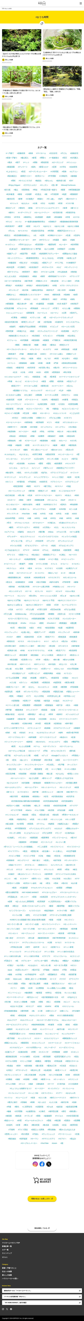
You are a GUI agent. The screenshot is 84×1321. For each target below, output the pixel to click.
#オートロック (15, 559)
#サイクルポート (34, 641)
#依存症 (36, 527)
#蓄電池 (48, 1061)
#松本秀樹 (74, 244)
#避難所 (9, 1029)
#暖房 (63, 445)
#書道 (34, 413)
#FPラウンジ (44, 240)
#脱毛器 (47, 701)
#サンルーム (52, 500)
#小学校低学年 (30, 974)
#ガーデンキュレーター (38, 171)
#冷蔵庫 (28, 194)
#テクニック (73, 1079)
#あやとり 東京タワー (34, 605)
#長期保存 (10, 860)
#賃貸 (53, 441)
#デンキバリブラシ (31, 692)
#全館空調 (10, 400)
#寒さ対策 (67, 372)
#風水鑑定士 (12, 176)
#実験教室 (74, 194)
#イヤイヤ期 (62, 911)
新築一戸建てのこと (9, 1268)
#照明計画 (34, 851)
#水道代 (9, 1125)
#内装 (32, 819)
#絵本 (69, 477)
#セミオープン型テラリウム (47, 1020)
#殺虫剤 (55, 815)
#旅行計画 (64, 1102)
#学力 (9, 523)
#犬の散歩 (72, 427)
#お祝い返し (26, 632)
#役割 (33, 1002)
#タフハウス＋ (47, 1093)
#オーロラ (73, 555)
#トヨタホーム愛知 (13, 395)
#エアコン (74, 171)
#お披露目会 (30, 1111)
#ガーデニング (57, 162)
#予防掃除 (60, 336)
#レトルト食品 (70, 993)
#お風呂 (51, 203)
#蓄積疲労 (55, 400)
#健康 (55, 445)
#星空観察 (47, 1057)
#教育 (38, 504)
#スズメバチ (43, 1052)
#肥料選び (31, 714)
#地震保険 (11, 431)
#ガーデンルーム (66, 746)
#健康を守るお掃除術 (27, 327)
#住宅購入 (74, 158)
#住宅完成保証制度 (50, 801)
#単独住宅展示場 (70, 340)
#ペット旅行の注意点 (66, 952)
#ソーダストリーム (66, 1047)
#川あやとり (72, 997)
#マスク (19, 869)
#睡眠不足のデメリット (66, 231)
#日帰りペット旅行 (26, 646)
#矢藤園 (50, 304)
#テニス (22, 1084)
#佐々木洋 (61, 290)
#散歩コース (9, 1120)
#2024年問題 (10, 518)
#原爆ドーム (23, 555)
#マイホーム (41, 153)
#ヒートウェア (25, 769)
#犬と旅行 (28, 395)
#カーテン (54, 313)
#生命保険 (21, 463)
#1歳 (51, 514)
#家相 (20, 194)
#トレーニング (21, 1098)
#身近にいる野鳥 (37, 1130)
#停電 (67, 217)
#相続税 (25, 815)
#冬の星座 (25, 1134)
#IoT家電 (20, 824)
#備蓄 (36, 345)
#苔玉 (48, 883)
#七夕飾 (42, 1075)
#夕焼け (9, 1070)
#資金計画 (22, 719)
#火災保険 (42, 719)
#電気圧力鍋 (58, 692)
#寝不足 (74, 459)
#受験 (32, 436)
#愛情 (40, 463)
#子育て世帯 (42, 609)
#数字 (72, 911)
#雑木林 (76, 632)
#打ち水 (50, 1107)
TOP (3, 8)
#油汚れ (44, 473)
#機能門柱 (75, 742)
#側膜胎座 (34, 838)
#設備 (53, 710)
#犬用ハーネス (32, 669)
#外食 (22, 650)
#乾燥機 (33, 678)
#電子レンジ (48, 468)
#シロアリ (47, 349)
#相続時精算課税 (37, 1025)
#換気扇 (18, 1116)
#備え (16, 190)
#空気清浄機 (9, 308)
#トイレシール (68, 1088)
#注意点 (38, 194)
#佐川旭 (25, 290)
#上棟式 (42, 1111)
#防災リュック (10, 655)
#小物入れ (52, 523)
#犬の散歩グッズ (18, 673)
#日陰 (60, 1025)
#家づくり (10, 792)
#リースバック (46, 842)
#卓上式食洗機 (30, 1075)
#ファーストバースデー (68, 719)
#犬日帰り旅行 (10, 646)
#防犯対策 (45, 162)
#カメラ (37, 226)
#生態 (55, 687)
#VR (56, 349)
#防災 (23, 171)
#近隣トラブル (70, 901)
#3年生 (21, 518)
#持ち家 (31, 938)
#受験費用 (26, 705)
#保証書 (58, 1120)
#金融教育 (10, 719)
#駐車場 (53, 377)
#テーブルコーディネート (17, 349)
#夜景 (7, 906)
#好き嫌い (46, 851)
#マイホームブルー (49, 892)
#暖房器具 (72, 445)
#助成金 (10, 1066)
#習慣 (27, 445)
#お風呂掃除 (42, 404)
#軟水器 (46, 1125)
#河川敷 (8, 1002)
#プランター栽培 (41, 961)
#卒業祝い (76, 755)
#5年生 (53, 518)
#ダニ (27, 377)
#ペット (26, 162)
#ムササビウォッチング (46, 733)
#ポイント (9, 482)
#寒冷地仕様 (12, 623)
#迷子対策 (57, 860)
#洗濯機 (77, 1120)
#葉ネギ (74, 838)
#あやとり (47, 226)
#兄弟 (30, 495)
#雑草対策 (74, 1125)
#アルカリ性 (61, 532)
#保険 (11, 819)
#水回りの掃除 (27, 418)
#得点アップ (71, 381)
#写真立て (8, 961)
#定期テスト (55, 947)
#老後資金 (36, 377)
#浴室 (53, 404)
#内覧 (54, 285)
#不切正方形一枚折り (49, 190)
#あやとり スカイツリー (67, 600)
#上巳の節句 (39, 459)
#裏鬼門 (22, 564)
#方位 (43, 203)
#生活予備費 (71, 851)
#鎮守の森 (61, 1029)
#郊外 (18, 1066)
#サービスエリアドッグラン (17, 1025)
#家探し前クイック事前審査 (36, 979)
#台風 (35, 203)
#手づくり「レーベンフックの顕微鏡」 (19, 847)
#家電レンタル (72, 774)
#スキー (38, 1038)
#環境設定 (23, 436)
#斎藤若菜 (21, 153)
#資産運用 (67, 550)
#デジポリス (63, 646)
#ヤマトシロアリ (48, 1139)
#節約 (33, 167)
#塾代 (17, 1107)
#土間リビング (34, 673)
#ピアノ (75, 331)
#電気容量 (46, 692)
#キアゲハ (62, 1139)
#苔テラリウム (13, 272)
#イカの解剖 (25, 1057)
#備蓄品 (38, 1061)
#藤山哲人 (24, 158)
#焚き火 (9, 582)
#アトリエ (11, 555)
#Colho (23, 623)
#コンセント (13, 933)
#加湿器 (47, 806)
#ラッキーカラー (71, 860)
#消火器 (32, 719)
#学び (11, 463)
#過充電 (61, 933)
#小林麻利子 (71, 263)
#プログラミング (71, 482)
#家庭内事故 (48, 673)
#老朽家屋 (75, 646)
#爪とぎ (63, 596)
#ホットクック (65, 787)
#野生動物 (52, 1130)
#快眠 (36, 755)
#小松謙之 (34, 263)
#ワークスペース (31, 400)
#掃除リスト (41, 418)
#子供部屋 (54, 194)
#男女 (67, 869)
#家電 (34, 158)
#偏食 (9, 1111)
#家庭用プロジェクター (53, 783)
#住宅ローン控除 (13, 883)
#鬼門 (60, 199)
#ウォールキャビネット (34, 1120)
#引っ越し (51, 199)
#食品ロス (64, 737)
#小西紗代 (63, 176)
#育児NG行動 (55, 609)
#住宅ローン (40, 176)
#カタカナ (58, 828)
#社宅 (12, 628)
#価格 (10, 974)
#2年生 (58, 514)
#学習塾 (60, 258)
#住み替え (71, 336)
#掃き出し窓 (35, 1070)
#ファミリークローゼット (68, 710)
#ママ (77, 879)
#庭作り (12, 212)
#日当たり (73, 1066)
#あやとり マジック (31, 600)
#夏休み (53, 345)
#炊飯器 (46, 340)
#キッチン (44, 185)
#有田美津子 (10, 226)
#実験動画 (23, 363)
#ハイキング (15, 450)
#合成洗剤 (48, 1070)
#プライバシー (56, 482)
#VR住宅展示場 (72, 1116)
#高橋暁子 (52, 222)
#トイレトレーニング (17, 1093)
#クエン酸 (66, 308)
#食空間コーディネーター (19, 240)
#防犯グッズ (43, 491)
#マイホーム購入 (56, 354)
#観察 (48, 217)
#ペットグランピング (33, 952)
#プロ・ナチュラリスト (69, 285)
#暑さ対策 (12, 769)
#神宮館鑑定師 (74, 190)
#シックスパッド (24, 1038)
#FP (34, 240)
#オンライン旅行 (13, 929)
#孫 (7, 760)
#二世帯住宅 (27, 1107)
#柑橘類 (51, 614)
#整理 (42, 276)
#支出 (68, 705)
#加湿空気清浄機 (59, 806)
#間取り (43, 158)
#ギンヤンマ (73, 1029)
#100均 (44, 400)
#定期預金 (58, 723)
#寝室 (28, 226)
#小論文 (56, 701)
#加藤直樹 (12, 263)
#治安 (7, 979)
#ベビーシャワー (68, 559)
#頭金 (58, 673)
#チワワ (19, 609)
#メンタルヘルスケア (13, 377)
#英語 (75, 358)
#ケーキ (28, 591)
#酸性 (11, 527)
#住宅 (46, 796)
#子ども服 (8, 614)
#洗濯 (75, 349)
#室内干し (74, 313)
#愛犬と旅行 (12, 1102)
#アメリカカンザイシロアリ (40, 828)
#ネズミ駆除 (13, 984)
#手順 (63, 974)
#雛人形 (49, 774)
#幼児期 (51, 810)
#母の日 (65, 883)
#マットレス (49, 869)
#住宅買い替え (44, 368)
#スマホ (76, 217)
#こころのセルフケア (67, 491)
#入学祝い (47, 527)
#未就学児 (43, 482)
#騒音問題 (61, 906)
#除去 (71, 988)
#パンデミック (25, 477)
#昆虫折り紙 (44, 815)
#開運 (63, 190)
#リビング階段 (14, 856)
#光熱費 (52, 509)
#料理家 (51, 231)
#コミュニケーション (14, 313)
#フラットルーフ (34, 728)
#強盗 (68, 486)
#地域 (53, 546)
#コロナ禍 (70, 203)
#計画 (77, 477)
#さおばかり (33, 965)
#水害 (18, 1125)
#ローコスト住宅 (68, 327)
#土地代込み (70, 833)
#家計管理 (14, 796)
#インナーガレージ (65, 454)
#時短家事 (74, 504)
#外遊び (29, 285)
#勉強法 (38, 181)
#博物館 (69, 888)
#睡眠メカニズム (10, 1043)
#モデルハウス (47, 267)
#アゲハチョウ (21, 1070)
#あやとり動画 (73, 226)
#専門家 (9, 710)
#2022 (74, 514)
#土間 (64, 313)
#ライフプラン (13, 851)
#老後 (51, 920)
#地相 (72, 240)
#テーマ (51, 1084)
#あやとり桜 (74, 596)
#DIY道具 (52, 664)
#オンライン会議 (32, 924)
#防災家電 (73, 650)
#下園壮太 (56, 340)
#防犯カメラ (64, 345)
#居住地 (58, 993)
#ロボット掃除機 (20, 1002)
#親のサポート (71, 199)
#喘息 (77, 550)
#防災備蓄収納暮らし (22, 235)
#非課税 (26, 1079)
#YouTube (26, 514)
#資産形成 (56, 550)
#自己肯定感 (10, 495)
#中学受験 (52, 176)
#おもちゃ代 (70, 1093)
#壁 (78, 454)
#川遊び (10, 965)
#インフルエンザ (12, 815)
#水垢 (76, 395)
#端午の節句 (27, 504)
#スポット (75, 1052)
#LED (38, 372)
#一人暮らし (58, 851)
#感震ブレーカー (12, 687)
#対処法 (75, 400)
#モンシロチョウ (15, 591)
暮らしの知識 (7, 1275)
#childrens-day (20, 614)
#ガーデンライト (49, 746)
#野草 (50, 714)
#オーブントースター (46, 933)
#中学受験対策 (20, 828)
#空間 (33, 1052)
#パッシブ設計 (58, 477)
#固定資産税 (18, 486)
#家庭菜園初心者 (14, 577)
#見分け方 (70, 450)
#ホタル (53, 719)
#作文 (39, 628)
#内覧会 (73, 970)
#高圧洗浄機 (10, 774)
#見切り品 (61, 614)
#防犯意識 (62, 637)
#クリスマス (23, 231)
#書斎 (44, 345)
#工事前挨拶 (36, 760)
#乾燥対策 (55, 678)
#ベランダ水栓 (42, 564)
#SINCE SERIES (35, 1034)
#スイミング (50, 390)
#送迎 (33, 1098)
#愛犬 (35, 272)
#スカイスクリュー (51, 1038)
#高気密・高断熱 (36, 774)
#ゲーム (37, 746)
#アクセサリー (38, 523)
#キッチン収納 (52, 459)
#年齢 (21, 354)
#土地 (23, 372)
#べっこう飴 (33, 1093)
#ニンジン (22, 596)
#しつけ (48, 358)
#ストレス (14, 203)
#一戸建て (10, 153)
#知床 (34, 1029)
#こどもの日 (74, 413)
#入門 (42, 974)
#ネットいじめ (56, 819)
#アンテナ (51, 541)
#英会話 (12, 436)
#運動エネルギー (72, 828)
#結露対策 (70, 628)
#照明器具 (56, 372)
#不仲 (38, 660)
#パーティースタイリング (69, 377)
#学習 (30, 372)
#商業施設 (63, 623)
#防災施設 (34, 655)
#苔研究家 (9, 331)
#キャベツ (71, 587)
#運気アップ (47, 263)
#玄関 (42, 235)
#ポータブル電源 (60, 965)
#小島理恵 (54, 171)
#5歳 (61, 518)
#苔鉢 (56, 883)
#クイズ (53, 979)
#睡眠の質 (27, 345)
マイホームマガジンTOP (11, 1243)
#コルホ (33, 623)
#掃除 (35, 162)
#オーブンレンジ (28, 933)
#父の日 (21, 714)
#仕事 (20, 400)
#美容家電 (9, 409)
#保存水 (56, 970)
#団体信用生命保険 (69, 363)
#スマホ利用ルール (33, 1047)
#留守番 (35, 792)
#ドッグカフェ (46, 427)
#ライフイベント (57, 847)
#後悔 (22, 988)
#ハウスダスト (23, 792)
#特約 (77, 495)
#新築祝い (36, 796)
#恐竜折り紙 (12, 650)
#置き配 (52, 646)
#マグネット (30, 865)
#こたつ (65, 459)
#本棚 (30, 582)
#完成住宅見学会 (37, 231)
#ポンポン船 (46, 965)
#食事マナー (12, 427)
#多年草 (36, 947)
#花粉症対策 (29, 637)
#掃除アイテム (12, 358)
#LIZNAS (31, 463)
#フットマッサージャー (14, 742)
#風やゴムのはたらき (67, 1130)
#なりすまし (24, 454)
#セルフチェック (26, 1020)
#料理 (56, 358)
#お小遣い (21, 965)
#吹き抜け (35, 555)
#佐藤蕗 (72, 290)
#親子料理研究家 (58, 938)
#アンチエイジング (65, 541)
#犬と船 (9, 669)
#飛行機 (41, 532)
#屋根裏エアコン (49, 555)
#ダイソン (23, 682)
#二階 (40, 1011)
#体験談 (24, 317)
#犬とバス (63, 664)
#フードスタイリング (48, 737)
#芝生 (14, 760)
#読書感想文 (20, 582)
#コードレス (42, 313)
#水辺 (64, 1125)
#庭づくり (74, 208)
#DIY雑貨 (33, 427)
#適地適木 (40, 1084)
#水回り (43, 354)
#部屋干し (44, 678)
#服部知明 (52, 244)
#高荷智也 (25, 190)
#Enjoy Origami (14, 185)
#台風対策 (39, 1107)
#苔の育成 (48, 760)
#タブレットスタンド (13, 1075)
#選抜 (51, 1015)
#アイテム (41, 824)
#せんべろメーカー (69, 1020)
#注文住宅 (53, 153)
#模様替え (27, 217)
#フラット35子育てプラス (14, 728)
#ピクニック (75, 956)
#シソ (45, 947)
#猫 (46, 194)
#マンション (71, 162)
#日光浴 (63, 1066)
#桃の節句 (9, 473)
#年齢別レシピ (58, 587)
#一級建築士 (54, 158)
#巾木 (22, 568)
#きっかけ (42, 1102)
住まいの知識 (7, 1271)
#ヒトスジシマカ (68, 527)
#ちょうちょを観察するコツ (20, 1088)
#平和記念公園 (16, 947)
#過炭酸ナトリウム (20, 390)
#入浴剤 (59, 568)
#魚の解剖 (15, 723)
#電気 (11, 696)
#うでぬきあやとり (12, 550)
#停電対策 (21, 482)
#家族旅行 (52, 436)
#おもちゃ (25, 203)
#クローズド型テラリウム (18, 619)
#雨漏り (40, 199)
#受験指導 (37, 705)
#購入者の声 (22, 304)
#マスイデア (70, 463)
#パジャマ (74, 473)
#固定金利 (71, 436)
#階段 (21, 500)
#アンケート (23, 167)
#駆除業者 (19, 710)
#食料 (60, 733)
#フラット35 (35, 317)
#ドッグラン (60, 427)
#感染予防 (24, 254)
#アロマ (26, 550)
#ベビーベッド (9, 564)
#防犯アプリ (50, 637)
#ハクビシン (73, 938)
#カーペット (9, 596)
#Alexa (50, 532)
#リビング (54, 327)
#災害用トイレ (26, 660)
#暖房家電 (38, 769)
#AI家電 (65, 400)
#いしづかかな (48, 258)
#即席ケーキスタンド (70, 815)
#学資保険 (74, 687)
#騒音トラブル (73, 906)
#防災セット (74, 655)
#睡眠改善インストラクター (30, 295)
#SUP (63, 500)
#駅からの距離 (68, 660)
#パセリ (58, 942)
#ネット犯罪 (70, 819)
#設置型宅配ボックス (62, 1057)
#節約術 (60, 381)
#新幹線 (12, 587)
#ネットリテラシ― (15, 258)
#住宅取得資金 (57, 796)
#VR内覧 (62, 509)
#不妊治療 (61, 810)
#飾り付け (41, 646)
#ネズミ (37, 486)
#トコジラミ (40, 573)
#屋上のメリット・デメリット (29, 874)
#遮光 (25, 851)
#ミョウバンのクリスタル (48, 536)
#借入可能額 (41, 582)
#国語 (32, 331)
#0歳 (35, 514)
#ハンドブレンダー (14, 765)
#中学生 (17, 217)
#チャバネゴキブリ (58, 751)
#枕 (17, 961)
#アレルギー (12, 536)
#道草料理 (48, 874)
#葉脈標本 (22, 842)
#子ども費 (30, 609)
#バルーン (64, 564)
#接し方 (37, 806)
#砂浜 (39, 1006)
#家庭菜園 (11, 167)
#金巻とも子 (71, 258)
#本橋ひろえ (21, 331)
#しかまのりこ (12, 171)
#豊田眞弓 (45, 299)
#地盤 (10, 445)
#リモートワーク (31, 381)
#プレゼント (48, 336)
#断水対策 (35, 1125)
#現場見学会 (70, 212)
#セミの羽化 (39, 696)
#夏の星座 (39, 1066)
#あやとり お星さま (15, 605)
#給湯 (76, 787)
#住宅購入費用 (71, 783)
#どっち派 (73, 509)
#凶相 (30, 564)
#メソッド (36, 468)
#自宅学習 (31, 368)
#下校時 (12, 1130)
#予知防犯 (32, 482)
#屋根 (40, 1002)
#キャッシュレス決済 (48, 596)
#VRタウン (66, 395)
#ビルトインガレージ (70, 409)
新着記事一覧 (7, 1246)
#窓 (31, 304)
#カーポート (45, 413)
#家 (39, 322)
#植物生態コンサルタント (18, 336)
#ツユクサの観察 (39, 915)
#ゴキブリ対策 (53, 619)
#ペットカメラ (15, 952)
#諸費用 (41, 436)
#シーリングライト (69, 605)
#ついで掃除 (39, 810)
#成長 (58, 760)
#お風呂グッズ (71, 568)
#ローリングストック (17, 491)
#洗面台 (67, 1120)
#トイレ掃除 (11, 509)
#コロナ (10, 637)
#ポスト (74, 965)
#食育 (65, 208)
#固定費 (47, 723)
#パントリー (14, 942)
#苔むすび (23, 263)
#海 (33, 1011)
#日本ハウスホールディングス (33, 906)
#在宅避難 (25, 783)
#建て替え (48, 486)
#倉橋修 (74, 176)
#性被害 (51, 1025)
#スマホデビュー (16, 1047)
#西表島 (30, 824)
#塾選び (75, 824)
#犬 (35, 235)
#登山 (23, 358)
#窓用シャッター (11, 1134)
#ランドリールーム (59, 838)
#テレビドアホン (39, 509)
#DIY (71, 181)
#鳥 (47, 409)
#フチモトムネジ (30, 185)
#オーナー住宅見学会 (13, 281)
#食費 (48, 363)
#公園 (50, 942)
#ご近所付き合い (54, 901)
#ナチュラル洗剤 (31, 473)
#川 (62, 997)
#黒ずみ (65, 641)
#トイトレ (8, 1098)
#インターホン (12, 459)
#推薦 (46, 984)
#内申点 (49, 993)
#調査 (51, 381)
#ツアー (59, 1093)
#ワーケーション (64, 1134)
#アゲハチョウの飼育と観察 (60, 915)
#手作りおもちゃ (25, 244)
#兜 (47, 769)
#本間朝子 (61, 249)
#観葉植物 (44, 441)
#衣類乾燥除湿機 (38, 619)
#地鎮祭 (19, 445)
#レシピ (19, 381)
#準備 (10, 381)
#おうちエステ (12, 783)
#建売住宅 (11, 199)
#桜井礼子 (50, 290)
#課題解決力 (52, 974)
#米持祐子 (74, 304)
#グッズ (45, 755)
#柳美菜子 (12, 354)
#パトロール (70, 942)
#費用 (18, 637)
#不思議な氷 (12, 897)
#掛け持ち (33, 596)
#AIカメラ (31, 532)
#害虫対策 (54, 281)
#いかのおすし (10, 454)
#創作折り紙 (61, 181)
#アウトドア (74, 276)
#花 (14, 733)
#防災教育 (23, 655)
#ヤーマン (34, 1139)
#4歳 (45, 518)
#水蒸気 (55, 1125)
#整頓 (34, 276)
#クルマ (59, 591)
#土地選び (30, 199)
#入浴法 (61, 404)
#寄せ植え (55, 961)
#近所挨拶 (41, 901)
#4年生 (37, 518)
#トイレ (19, 222)
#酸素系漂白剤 (43, 938)
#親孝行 (59, 714)
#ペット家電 (68, 947)
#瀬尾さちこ (11, 295)
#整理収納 (64, 929)
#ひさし (31, 687)
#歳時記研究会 (37, 290)
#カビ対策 (56, 879)
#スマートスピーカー (44, 495)
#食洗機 (24, 427)
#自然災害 (44, 897)
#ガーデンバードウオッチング (61, 317)
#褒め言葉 (22, 628)
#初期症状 (46, 682)
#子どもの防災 (69, 609)
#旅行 (55, 299)
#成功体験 (28, 1066)
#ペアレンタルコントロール (33, 942)
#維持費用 (58, 463)
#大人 (56, 527)
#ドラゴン (68, 673)
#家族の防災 (10, 714)
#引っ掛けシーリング (39, 450)
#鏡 (15, 879)
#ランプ (58, 833)
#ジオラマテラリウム (36, 650)
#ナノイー (24, 897)
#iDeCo (28, 810)
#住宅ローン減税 (12, 806)
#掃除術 (77, 308)
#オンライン (69, 920)
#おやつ (58, 495)
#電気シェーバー (72, 692)
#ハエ (31, 733)
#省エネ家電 (71, 431)
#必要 (10, 901)
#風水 (10, 162)
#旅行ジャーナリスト (58, 1098)
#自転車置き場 (39, 577)
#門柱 (45, 751)
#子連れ (35, 1134)
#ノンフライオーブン (17, 911)
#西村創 (74, 272)
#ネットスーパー (70, 924)
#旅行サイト (74, 1098)
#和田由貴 (65, 349)
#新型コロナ (43, 167)
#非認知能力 (24, 276)
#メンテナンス (56, 865)
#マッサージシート (33, 869)
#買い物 (21, 495)
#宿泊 (76, 1057)
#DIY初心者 (11, 664)
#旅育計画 (74, 1070)
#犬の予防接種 (72, 669)
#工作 (39, 637)
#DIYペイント (25, 664)
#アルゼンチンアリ (66, 546)
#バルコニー (29, 404)
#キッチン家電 (15, 833)
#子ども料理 (47, 833)
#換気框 (9, 1116)
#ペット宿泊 (49, 952)
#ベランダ (29, 1116)
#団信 (39, 358)
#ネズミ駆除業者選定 (65, 1015)
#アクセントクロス (22, 523)
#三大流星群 (73, 1084)
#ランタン (22, 838)
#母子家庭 (11, 1038)
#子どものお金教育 (37, 614)
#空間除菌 (56, 1052)
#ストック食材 (25, 1061)
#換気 (72, 299)
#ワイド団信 (23, 1130)
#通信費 (73, 623)
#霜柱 (66, 742)
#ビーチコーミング (24, 573)
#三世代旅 (61, 1084)
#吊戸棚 (61, 765)
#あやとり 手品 (48, 600)
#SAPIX (48, 1006)
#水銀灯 (11, 874)
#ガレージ (63, 441)
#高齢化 (21, 532)
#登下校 (7, 755)
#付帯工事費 (37, 454)
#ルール (76, 1002)
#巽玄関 (76, 1075)
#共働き (65, 678)
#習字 (27, 947)
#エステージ (67, 701)
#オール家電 (74, 532)
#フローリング (30, 441)
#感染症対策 (50, 454)
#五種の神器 (27, 723)
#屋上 (48, 1002)
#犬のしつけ (59, 669)
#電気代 (22, 208)
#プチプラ (46, 956)
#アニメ (29, 541)
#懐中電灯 (69, 723)
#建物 (76, 582)
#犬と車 (73, 664)
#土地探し (11, 838)
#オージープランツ (13, 404)
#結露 (60, 628)
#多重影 (59, 888)
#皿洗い (47, 660)
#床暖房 (77, 728)
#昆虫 (34, 815)
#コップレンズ (64, 632)
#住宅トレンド (47, 792)
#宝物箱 (24, 1102)
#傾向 (69, 390)
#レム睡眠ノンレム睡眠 (56, 988)
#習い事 (54, 185)
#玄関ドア (27, 701)
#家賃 (43, 381)
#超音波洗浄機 (71, 1107)
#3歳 (29, 518)
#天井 (56, 605)
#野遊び (9, 285)
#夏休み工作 (51, 1066)
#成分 (31, 628)
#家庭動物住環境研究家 (69, 222)
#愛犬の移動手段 (11, 892)
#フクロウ (21, 938)
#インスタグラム (72, 322)
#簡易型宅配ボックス (17, 1034)
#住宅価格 (27, 806)
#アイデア (74, 806)
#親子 (18, 162)
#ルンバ (67, 1002)
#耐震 (53, 491)
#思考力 (63, 504)
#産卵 (65, 1052)
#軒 (23, 687)
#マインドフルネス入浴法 (66, 874)
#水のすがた (40, 742)
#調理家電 (30, 313)
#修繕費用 (28, 993)
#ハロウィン (10, 244)
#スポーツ (11, 500)
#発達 (57, 422)
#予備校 (46, 970)
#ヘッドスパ (72, 765)
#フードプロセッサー (17, 737)
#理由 (23, 984)
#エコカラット (43, 687)
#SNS (46, 295)
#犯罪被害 (40, 422)
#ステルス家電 (11, 1061)
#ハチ (63, 573)
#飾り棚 (56, 660)
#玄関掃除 (15, 701)
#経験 (32, 363)
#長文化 (57, 856)
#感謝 (30, 1084)
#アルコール (22, 308)
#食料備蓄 (32, 737)
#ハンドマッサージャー (34, 765)
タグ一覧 (5, 1250)
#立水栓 (36, 1057)
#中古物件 (76, 1011)
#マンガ (10, 869)
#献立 (75, 869)
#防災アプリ (60, 650)
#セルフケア (12, 1020)
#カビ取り (68, 879)
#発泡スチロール (71, 1061)
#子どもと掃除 (55, 418)
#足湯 (73, 737)
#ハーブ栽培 (56, 769)
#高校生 (9, 368)
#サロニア (30, 1006)
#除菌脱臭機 (39, 500)
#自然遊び (19, 285)
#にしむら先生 (10, 276)
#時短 (35, 190)
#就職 (61, 436)
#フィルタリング (72, 714)
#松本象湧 (10, 194)
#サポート (72, 500)
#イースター (23, 431)
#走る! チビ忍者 (16, 1006)
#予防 (64, 970)
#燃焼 (41, 623)
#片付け (27, 299)
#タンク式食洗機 (55, 1075)
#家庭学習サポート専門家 (31, 249)
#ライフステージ (73, 847)
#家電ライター (25, 176)
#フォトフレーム (60, 956)
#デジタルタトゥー (70, 422)
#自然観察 (39, 217)
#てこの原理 (42, 847)
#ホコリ (75, 678)
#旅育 (75, 295)
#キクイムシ (11, 568)
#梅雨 (28, 486)
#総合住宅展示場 (11, 322)
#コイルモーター (69, 619)
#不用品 (64, 299)
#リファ (14, 988)
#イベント (11, 363)
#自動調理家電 (29, 559)
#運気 (48, 463)
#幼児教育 (34, 682)
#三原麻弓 (22, 267)
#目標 (67, 1075)
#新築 (30, 153)
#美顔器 (44, 710)
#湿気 (47, 879)
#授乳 (28, 915)
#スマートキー (57, 386)
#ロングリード (23, 860)
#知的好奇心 (21, 819)
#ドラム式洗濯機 (12, 678)
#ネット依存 (42, 819)
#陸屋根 (47, 728)
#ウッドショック (48, 1134)
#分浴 (11, 573)
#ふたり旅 (53, 1102)
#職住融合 (12, 1139)
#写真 (77, 281)
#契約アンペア (39, 632)
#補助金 (55, 409)
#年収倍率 (39, 541)
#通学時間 (24, 1011)
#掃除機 (39, 395)
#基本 (30, 568)
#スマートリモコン (72, 1043)
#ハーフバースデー (70, 760)
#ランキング (14, 290)
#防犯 (12, 1015)
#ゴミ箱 (13, 682)
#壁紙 (49, 1120)
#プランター (26, 961)
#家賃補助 (35, 340)
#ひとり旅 (42, 1098)
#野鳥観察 (34, 308)
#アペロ (44, 546)
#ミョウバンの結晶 (69, 536)
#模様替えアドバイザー (65, 468)
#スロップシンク (38, 1043)
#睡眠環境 (24, 1043)
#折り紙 (7, 190)
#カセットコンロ (59, 413)
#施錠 (48, 856)
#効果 (18, 692)
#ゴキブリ (68, 418)
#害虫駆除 (58, 217)
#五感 (68, 235)
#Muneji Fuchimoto (68, 185)
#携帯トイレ (36, 879)
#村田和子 (26, 272)
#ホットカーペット (48, 787)
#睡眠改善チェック (69, 1038)
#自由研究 (73, 167)
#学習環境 (43, 327)
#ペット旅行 (66, 281)
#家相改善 (37, 783)
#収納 (64, 171)
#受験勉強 (49, 705)
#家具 (13, 746)
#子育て (56, 308)
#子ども (64, 153)
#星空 (29, 500)
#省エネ (60, 431)
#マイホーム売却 (30, 386)
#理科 (13, 181)
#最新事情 (45, 838)
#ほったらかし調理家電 (25, 901)
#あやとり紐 (59, 226)
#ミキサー (24, 879)
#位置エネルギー (21, 970)
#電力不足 (36, 970)
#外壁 (19, 1120)
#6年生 (69, 518)
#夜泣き (16, 906)
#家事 (20, 199)
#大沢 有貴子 (62, 304)
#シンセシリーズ (52, 1034)
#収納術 (67, 295)
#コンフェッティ (11, 632)
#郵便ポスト (43, 865)
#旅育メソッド (60, 1070)
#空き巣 (26, 413)
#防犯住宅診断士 (42, 285)
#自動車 (42, 559)
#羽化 (42, 431)
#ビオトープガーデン (34, 409)
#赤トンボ (72, 984)
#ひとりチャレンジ (27, 536)
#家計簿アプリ (72, 792)
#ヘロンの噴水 (70, 769)
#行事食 (14, 317)
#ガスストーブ (34, 751)
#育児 (64, 158)
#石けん (70, 386)
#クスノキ (39, 591)
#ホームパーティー (42, 212)
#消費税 (9, 1079)
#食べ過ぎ (9, 938)
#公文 (15, 372)
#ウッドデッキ (13, 514)
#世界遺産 (23, 1139)
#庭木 (64, 240)
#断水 (26, 1125)
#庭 (44, 317)
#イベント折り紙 (12, 705)
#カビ (59, 267)
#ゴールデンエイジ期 (22, 755)
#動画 (14, 888)
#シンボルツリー (12, 504)
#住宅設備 (48, 322)
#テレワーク (35, 349)
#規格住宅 (74, 153)
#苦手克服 (71, 933)
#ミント (8, 879)
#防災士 (7, 235)
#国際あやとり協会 (69, 254)
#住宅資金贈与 (67, 801)
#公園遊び (76, 961)
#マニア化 (59, 263)
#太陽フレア (10, 1052)
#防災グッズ (10, 208)
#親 (45, 377)
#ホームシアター (31, 787)
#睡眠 (17, 345)
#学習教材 (34, 842)
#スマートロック (54, 1043)
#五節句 (77, 235)
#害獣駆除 (9, 304)
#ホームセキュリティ (13, 787)
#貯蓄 (57, 1006)
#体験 (76, 705)
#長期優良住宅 (69, 856)
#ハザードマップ (24, 212)
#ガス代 (73, 441)
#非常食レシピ (69, 696)
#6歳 (77, 518)
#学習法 (8, 217)
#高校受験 (22, 774)
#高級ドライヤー (15, 865)
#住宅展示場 (57, 212)
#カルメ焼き (70, 591)
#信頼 (74, 1102)
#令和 (30, 988)
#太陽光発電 (23, 1052)
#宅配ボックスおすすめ (64, 778)
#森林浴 (29, 742)
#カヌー (49, 591)
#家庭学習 (20, 368)
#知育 (33, 254)
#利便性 (52, 632)
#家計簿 (60, 792)
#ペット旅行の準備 (31, 956)
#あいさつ (24, 760)
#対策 (60, 203)
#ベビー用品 (53, 559)
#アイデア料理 (16, 810)
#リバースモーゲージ (15, 997)
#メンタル (13, 468)
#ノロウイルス (35, 911)
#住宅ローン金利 (29, 883)
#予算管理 (66, 582)
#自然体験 (65, 331)
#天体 (11, 609)
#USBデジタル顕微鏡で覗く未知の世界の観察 (27, 920)
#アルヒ (46, 550)
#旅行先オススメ (58, 984)
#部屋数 (57, 1002)
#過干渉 (59, 705)
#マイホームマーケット (69, 892)
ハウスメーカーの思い (10, 1278)
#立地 (40, 856)
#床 (20, 441)
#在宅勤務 (24, 340)
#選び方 (56, 368)
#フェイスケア (32, 710)
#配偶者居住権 (11, 1057)
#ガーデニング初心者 (17, 751)
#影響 (71, 810)
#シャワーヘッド (46, 1029)
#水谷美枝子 (33, 267)
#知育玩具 (8, 692)
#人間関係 (40, 988)
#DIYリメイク (39, 664)
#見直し (47, 860)
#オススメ (59, 486)
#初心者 (72, 573)
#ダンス (55, 641)
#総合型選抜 (50, 628)
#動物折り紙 (32, 354)
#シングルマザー (68, 1034)
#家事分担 (44, 386)
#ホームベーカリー (18, 778)
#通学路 (31, 491)
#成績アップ (11, 254)
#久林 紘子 (13, 249)
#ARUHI (36, 550)
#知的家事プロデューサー (49, 254)
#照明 (46, 372)
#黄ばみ (73, 1139)
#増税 (35, 1079)
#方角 (50, 650)
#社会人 (68, 495)
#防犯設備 (22, 1015)
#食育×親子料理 (72, 733)
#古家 (59, 920)
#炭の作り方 (70, 865)
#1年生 (43, 514)
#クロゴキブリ (54, 577)
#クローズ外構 (74, 614)
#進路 (31, 358)
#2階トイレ (64, 1011)
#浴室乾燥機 (73, 404)
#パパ (46, 641)
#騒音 (51, 906)
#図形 (75, 1025)
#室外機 (74, 929)
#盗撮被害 (48, 1116)
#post (10, 970)
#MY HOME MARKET (30, 892)
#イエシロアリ (54, 742)
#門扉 (56, 363)
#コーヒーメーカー (13, 422)
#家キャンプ (47, 778)
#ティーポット (59, 1079)
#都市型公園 (53, 1111)
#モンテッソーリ (71, 267)
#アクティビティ (23, 527)
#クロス (21, 641)
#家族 (30, 208)
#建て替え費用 (34, 984)
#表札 (19, 473)
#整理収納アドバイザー (57, 276)
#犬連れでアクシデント (68, 523)
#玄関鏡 (37, 701)
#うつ (49, 422)
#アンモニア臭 (16, 541)
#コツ (36, 299)
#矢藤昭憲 (40, 304)
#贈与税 (72, 751)
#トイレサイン (53, 1088)
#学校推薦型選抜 (10, 1011)
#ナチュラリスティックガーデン (63, 897)
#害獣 (38, 1116)
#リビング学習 (29, 856)
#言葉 (77, 1134)
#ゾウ (28, 696)
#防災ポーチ (61, 655)
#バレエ (54, 564)
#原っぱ (42, 714)
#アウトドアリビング (59, 473)
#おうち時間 (49, 249)
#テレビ (9, 222)
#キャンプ (45, 308)
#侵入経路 (9, 824)
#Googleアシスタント (59, 755)
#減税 (18, 1079)
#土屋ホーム (24, 509)
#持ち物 (20, 409)
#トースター (40, 1088)
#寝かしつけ (53, 573)
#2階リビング (51, 1011)
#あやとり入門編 (13, 600)
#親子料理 (28, 281)
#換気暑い (73, 1111)
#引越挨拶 (24, 888)
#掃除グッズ (71, 354)
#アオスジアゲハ (31, 546)
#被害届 (39, 993)
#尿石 (64, 1111)
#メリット (24, 468)
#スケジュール (68, 1006)
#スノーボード (50, 1047)
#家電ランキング (27, 322)
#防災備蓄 (14, 660)
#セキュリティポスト (37, 1015)
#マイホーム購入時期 (41, 587)
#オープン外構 (29, 929)
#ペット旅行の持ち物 (12, 956)
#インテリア (26, 459)
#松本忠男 (10, 267)
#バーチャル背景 (51, 395)
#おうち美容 (33, 778)
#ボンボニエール (69, 577)
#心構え (62, 555)
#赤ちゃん (49, 181)
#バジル (39, 568)
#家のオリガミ (56, 450)
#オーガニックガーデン (47, 929)
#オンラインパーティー (51, 924)
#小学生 (63, 167)
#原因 (48, 605)
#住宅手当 (70, 796)
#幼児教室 (36, 336)
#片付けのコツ (15, 299)
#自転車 (27, 577)
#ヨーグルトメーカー (29, 1143)
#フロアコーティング (62, 728)
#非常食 (51, 431)
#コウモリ (49, 568)
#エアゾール (9, 532)
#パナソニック (10, 477)
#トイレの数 (17, 915)
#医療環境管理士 (32, 258)
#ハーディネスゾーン (41, 445)
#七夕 (61, 390)
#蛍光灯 (22, 733)
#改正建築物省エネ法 (49, 997)
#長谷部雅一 (40, 244)
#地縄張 (51, 824)
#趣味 (25, 450)
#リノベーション (14, 993)
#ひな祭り (66, 358)
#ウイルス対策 (16, 546)
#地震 (64, 194)
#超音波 (59, 1107)
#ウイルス (59, 1116)
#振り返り (36, 860)
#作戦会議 (58, 1061)
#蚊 (41, 883)
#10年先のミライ (50, 504)
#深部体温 (28, 422)
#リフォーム (12, 340)
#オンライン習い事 (14, 924)
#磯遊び (65, 961)
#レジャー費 (60, 842)
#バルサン (76, 564)
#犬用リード (46, 669)
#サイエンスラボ (25, 181)
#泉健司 (12, 327)
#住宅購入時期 (23, 587)
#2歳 (67, 514)
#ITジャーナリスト (70, 368)
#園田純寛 (56, 295)
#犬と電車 (19, 669)
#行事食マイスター (55, 235)
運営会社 (5, 1257)
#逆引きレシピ (32, 997)
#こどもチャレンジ (31, 833)
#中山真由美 (62, 272)
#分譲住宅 (59, 322)
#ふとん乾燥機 (24, 746)
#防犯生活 (11, 641)
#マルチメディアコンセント (42, 888)
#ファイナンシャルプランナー (47, 208)
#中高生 (8, 828)
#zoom (54, 1143)
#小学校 (19, 974)
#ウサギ (63, 979)
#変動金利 (11, 441)
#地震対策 (57, 682)
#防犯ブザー (16, 386)
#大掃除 (72, 249)
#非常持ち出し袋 (53, 696)
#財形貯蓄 (72, 974)
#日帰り (74, 641)
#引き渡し (50, 765)
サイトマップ (7, 1253)
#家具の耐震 (69, 682)
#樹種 (32, 1102)
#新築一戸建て (11, 158)
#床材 (7, 733)
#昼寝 (34, 897)
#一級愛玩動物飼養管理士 (35, 222)
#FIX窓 (38, 723)
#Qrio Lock (17, 979)
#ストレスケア (36, 390)
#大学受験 (18, 1111)
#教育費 (64, 687)
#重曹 (20, 226)
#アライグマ (74, 979)
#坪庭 (9, 1107)
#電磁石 (20, 696)
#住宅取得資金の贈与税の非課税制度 (25, 801)
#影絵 (67, 1025)
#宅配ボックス (41, 281)
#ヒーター (63, 244)
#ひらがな (60, 774)
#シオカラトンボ (22, 1029)
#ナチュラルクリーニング (48, 331)
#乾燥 (24, 678)
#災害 (54, 167)
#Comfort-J (51, 623)
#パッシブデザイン (41, 477)
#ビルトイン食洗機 (12, 413)
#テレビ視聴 (10, 1084)
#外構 (40, 363)
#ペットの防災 (47, 655)
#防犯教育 (73, 637)
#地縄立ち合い (63, 824)
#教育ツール (45, 1079)
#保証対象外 (49, 911)
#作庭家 (56, 240)
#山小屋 (74, 883)
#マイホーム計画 (47, 272)
